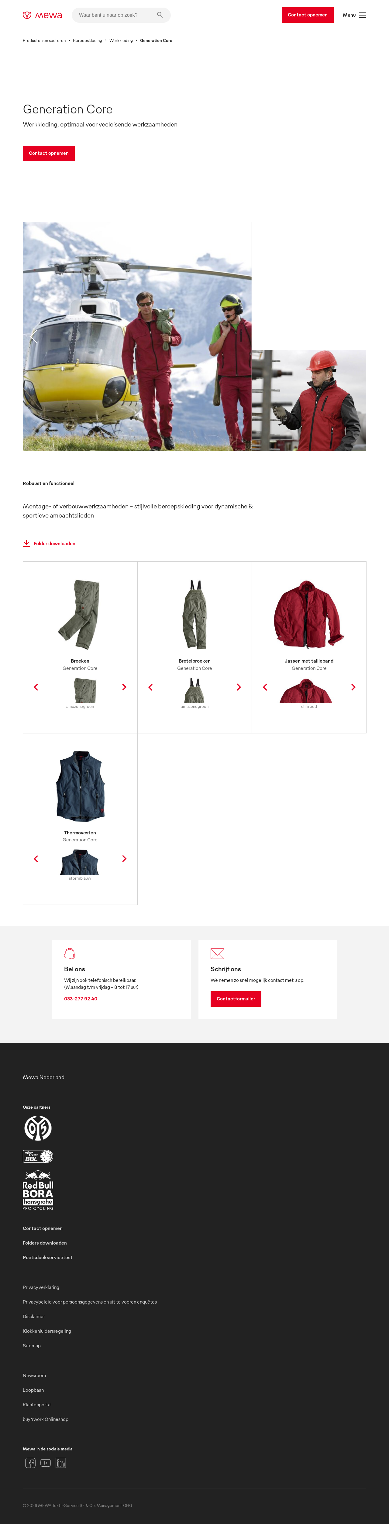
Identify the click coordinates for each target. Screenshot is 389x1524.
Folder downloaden (47, 543)
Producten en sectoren (44, 40)
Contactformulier (236, 999)
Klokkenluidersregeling (47, 1331)
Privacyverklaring (41, 1287)
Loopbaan (33, 1390)
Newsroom (34, 1375)
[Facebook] (30, 1462)
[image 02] (308, 408)
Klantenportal (37, 1404)
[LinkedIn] (60, 1462)
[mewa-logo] (42, 15)
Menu (354, 15)
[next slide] (355, 337)
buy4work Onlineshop (45, 1419)
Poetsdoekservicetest (48, 1257)
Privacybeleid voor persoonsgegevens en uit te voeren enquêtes (90, 1302)
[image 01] (137, 345)
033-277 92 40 (80, 999)
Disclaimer (34, 1316)
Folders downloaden (45, 1243)
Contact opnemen (308, 15)
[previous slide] (34, 337)
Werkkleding (121, 40)
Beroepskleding (87, 40)
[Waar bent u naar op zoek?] (121, 15)
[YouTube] (45, 1462)
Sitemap (32, 1345)
